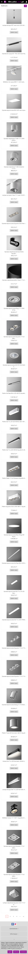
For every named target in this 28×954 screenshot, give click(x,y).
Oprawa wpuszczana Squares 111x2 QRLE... (14, 875)
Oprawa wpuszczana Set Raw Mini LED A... (14, 563)
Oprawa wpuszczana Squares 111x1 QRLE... (14, 847)
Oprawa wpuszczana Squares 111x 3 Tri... (14, 648)
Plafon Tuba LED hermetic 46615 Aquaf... (14, 733)
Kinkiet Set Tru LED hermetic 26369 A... (14, 761)
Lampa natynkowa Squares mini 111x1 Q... (14, 903)
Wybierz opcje (14, 32)
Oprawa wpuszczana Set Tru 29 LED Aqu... (14, 592)
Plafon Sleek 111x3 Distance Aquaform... (14, 478)
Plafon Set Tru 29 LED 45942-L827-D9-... (14, 421)
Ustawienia (23, 952)
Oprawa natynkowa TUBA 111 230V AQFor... (14, 139)
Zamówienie (14, 928)
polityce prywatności (17, 948)
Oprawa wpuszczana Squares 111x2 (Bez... (14, 337)
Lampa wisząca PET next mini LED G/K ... (14, 25)
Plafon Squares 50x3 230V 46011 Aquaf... (14, 506)
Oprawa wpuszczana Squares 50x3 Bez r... (14, 223)
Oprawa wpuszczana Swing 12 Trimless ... (14, 704)
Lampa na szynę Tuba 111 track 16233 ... (14, 195)
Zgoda (9, 952)
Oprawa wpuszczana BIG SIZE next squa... (14, 110)
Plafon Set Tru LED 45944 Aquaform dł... (14, 450)
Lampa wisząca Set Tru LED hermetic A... (14, 789)
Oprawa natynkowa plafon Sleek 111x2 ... (14, 280)
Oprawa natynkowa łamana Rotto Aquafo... (14, 252)
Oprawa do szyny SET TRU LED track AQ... (14, 53)
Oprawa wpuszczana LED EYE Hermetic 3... (14, 366)
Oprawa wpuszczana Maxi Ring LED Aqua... (14, 535)
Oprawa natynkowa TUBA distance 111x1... (14, 167)
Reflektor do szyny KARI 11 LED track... (14, 82)
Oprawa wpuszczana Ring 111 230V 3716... (14, 309)
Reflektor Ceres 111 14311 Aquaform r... (14, 818)
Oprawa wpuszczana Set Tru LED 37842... (14, 620)
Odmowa (16, 952)
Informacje (14, 934)
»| (23, 916)
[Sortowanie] (25, 6)
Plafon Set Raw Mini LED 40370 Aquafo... (14, 393)
